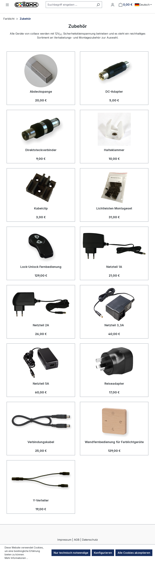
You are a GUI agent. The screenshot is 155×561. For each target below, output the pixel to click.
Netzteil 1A (114, 267)
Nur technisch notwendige (71, 552)
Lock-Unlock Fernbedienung (40, 267)
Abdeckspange (41, 91)
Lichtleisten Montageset (114, 208)
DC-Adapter (114, 91)
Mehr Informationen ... (16, 558)
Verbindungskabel (40, 442)
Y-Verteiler (41, 500)
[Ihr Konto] (113, 4)
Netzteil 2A (41, 325)
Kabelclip (41, 208)
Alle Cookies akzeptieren (134, 552)
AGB (76, 539)
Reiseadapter (114, 383)
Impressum (64, 539)
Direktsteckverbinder (40, 150)
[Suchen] (98, 4)
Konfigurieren (103, 552)
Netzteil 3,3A (114, 325)
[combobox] (70, 4)
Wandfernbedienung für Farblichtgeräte (114, 442)
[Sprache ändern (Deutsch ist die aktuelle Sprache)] (143, 4)
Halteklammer (114, 150)
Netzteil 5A (41, 383)
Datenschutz (90, 539)
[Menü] (7, 4)
